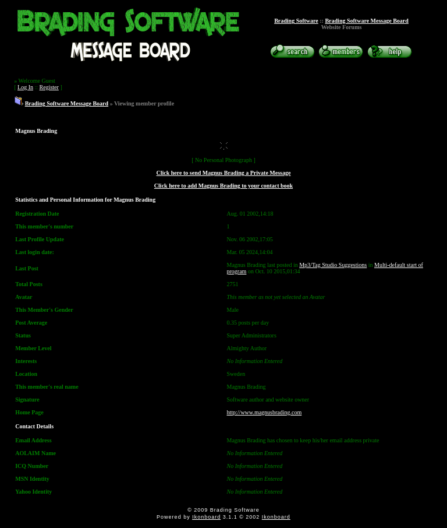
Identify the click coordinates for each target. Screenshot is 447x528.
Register (49, 87)
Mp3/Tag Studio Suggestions (333, 265)
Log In (25, 87)
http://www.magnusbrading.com (264, 412)
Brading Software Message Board (366, 20)
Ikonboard (206, 517)
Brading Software (296, 20)
